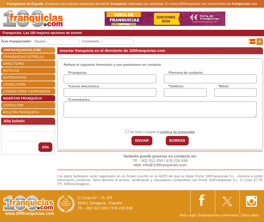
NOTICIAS (11, 70)
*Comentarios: (79, 99)
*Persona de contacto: (185, 73)
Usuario (40, 41)
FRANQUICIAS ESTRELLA (23, 57)
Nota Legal (187, 215)
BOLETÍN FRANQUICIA (21, 112)
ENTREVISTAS (14, 77)
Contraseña (90, 41)
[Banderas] (255, 41)
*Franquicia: (77, 73)
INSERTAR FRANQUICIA (22, 98)
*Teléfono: (176, 86)
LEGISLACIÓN (14, 84)
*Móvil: (223, 86)
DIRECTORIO (13, 64)
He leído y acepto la (162, 132)
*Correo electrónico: (84, 86)
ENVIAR (142, 140)
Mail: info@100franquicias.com (160, 165)
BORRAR (177, 140)
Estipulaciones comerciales (219, 215)
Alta (45, 147)
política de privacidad (177, 132)
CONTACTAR (13, 105)
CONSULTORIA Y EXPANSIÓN (26, 91)
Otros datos (250, 215)
